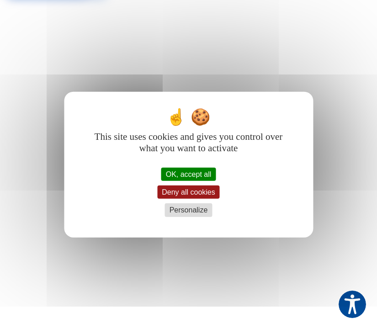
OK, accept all (189, 174)
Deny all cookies (188, 192)
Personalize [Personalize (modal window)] (189, 210)
